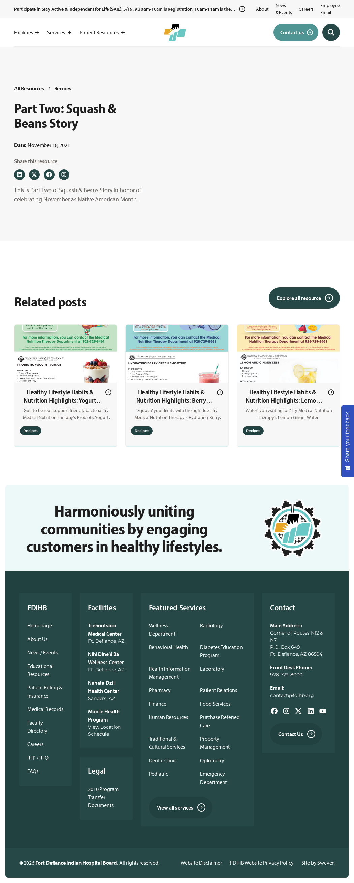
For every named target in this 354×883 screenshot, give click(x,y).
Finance (157, 703)
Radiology (211, 625)
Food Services (215, 703)
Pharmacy (160, 690)
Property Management (215, 742)
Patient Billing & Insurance (44, 691)
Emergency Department (213, 777)
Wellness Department (162, 629)
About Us (37, 639)
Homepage (39, 625)
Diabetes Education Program (221, 651)
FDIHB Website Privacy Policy (262, 862)
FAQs (32, 771)
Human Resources (168, 717)
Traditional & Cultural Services (167, 742)
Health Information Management (170, 672)
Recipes (62, 88)
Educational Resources (40, 670)
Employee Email (330, 9)
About (262, 9)
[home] (175, 32)
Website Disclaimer (201, 862)
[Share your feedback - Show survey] (347, 442)
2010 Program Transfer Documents (103, 797)
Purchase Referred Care (220, 721)
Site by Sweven (318, 862)
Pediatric (158, 773)
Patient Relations (218, 690)
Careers (306, 9)
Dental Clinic (163, 760)
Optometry (212, 760)
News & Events (284, 9)
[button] (26, 32)
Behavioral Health (168, 647)
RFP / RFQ (38, 757)
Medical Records (45, 709)
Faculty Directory (37, 726)
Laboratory (212, 668)
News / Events (42, 652)
